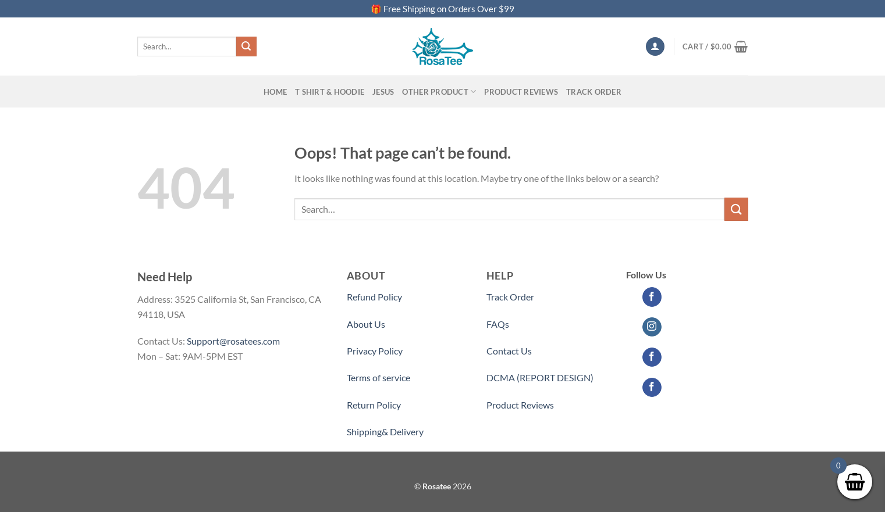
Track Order (593, 91)
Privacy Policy (375, 350)
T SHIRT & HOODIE (329, 91)
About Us (366, 324)
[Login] (655, 46)
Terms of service (378, 377)
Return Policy (374, 404)
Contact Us (509, 350)
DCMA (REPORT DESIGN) (539, 377)
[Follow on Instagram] (652, 327)
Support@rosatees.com (233, 340)
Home (275, 91)
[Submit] (246, 46)
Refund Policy (374, 296)
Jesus (383, 91)
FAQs (497, 324)
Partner (501, 431)
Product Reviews (520, 404)
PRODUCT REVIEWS (521, 91)
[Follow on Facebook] (652, 297)
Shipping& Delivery (385, 431)
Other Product (439, 91)
